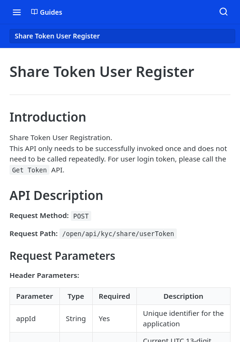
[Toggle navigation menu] (17, 12)
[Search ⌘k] (223, 12)
